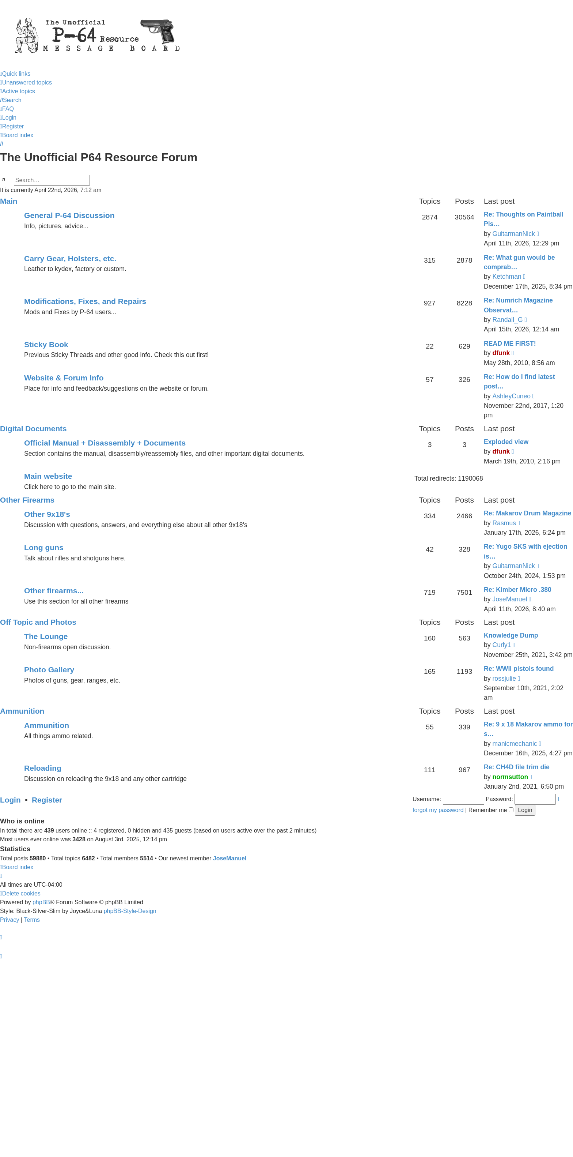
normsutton (510, 777)
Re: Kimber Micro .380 (517, 589)
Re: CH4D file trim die (517, 767)
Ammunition (22, 711)
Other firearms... (54, 590)
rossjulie (504, 678)
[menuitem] (26, 82)
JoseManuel (509, 599)
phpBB (41, 902)
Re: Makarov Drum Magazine (528, 513)
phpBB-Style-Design (130, 911)
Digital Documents (33, 428)
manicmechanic (514, 743)
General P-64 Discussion (69, 215)
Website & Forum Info (64, 377)
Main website (48, 476)
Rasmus (504, 523)
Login (10, 800)
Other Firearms (27, 500)
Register (47, 800)
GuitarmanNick (513, 233)
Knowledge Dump (511, 635)
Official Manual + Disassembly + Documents (105, 443)
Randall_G (507, 319)
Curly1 (501, 645)
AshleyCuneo (511, 396)
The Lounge (46, 636)
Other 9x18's (47, 514)
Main (8, 201)
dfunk (501, 353)
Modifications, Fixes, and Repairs (85, 301)
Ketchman (506, 276)
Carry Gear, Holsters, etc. (70, 258)
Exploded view (506, 442)
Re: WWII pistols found (519, 668)
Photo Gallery (49, 669)
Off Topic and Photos (38, 622)
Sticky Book (46, 344)
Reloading (42, 768)
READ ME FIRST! (510, 343)
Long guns (44, 547)
